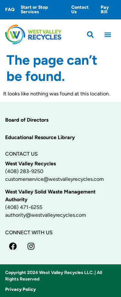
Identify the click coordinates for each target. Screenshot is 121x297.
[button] (90, 34)
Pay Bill (105, 10)
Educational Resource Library (40, 137)
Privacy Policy (20, 289)
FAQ (10, 9)
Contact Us (80, 10)
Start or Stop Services (34, 10)
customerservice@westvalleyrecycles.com (54, 179)
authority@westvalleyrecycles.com (45, 215)
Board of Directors (26, 120)
